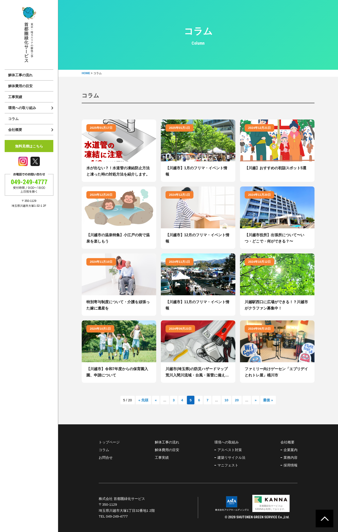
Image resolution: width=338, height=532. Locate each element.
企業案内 (290, 450)
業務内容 (290, 457)
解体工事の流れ (20, 75)
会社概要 (287, 442)
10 (226, 400)
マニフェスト (227, 465)
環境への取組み (226, 442)
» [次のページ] (256, 400)
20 (237, 400)
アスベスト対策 (229, 450)
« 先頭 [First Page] (144, 400)
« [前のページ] (156, 400)
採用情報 (290, 465)
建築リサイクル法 (231, 457)
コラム (13, 119)
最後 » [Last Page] (268, 400)
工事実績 (15, 97)
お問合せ (106, 457)
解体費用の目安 (20, 86)
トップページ (109, 442)
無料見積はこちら (29, 146)
